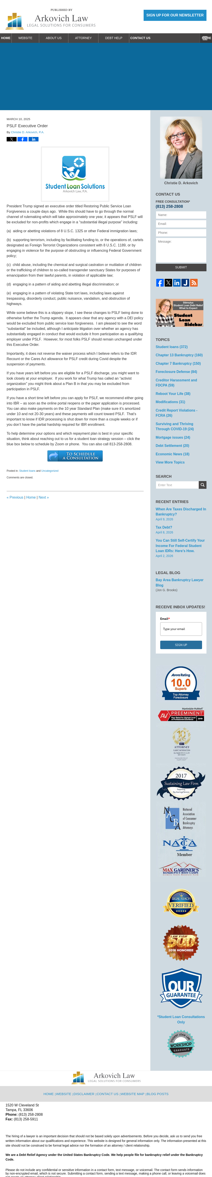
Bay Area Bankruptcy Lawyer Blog (181, 567)
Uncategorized (49, 470)
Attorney (94, 38)
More (202, 38)
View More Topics (169, 453)
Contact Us (157, 38)
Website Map (133, 1067)
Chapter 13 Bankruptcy (177, 354)
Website (36, 38)
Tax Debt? (163, 517)
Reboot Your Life (171, 390)
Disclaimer (87, 1067)
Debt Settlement (171, 438)
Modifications (169, 397)
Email (165, 600)
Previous (15, 497)
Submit (181, 267)
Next (44, 497)
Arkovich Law (51, 1162)
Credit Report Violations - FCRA (179, 408)
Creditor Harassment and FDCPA (180, 380)
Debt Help (124, 38)
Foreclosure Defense (174, 369)
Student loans (27, 470)
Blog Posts (156, 1067)
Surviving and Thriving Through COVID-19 (179, 420)
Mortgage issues (171, 430)
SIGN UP (181, 627)
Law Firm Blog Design (185, 1162)
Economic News (171, 446)
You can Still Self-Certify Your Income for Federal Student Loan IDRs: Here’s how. (180, 534)
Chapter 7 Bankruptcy (176, 362)
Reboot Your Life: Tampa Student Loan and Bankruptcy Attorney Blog (50, 19)
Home (11, 38)
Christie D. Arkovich (181, 151)
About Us (65, 38)
